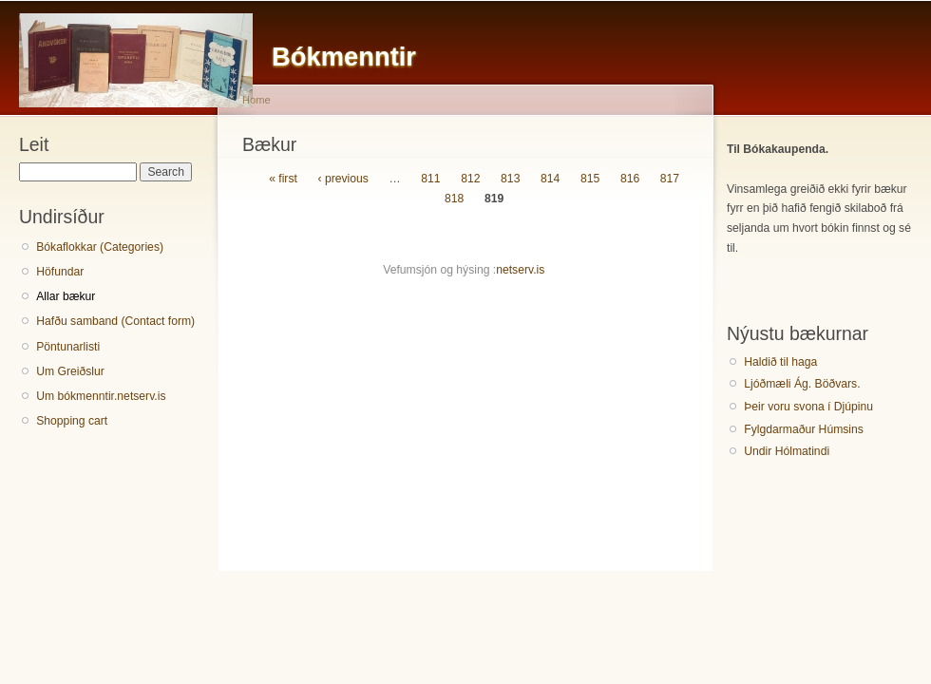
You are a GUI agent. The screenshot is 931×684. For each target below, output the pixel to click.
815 (589, 178)
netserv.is (520, 269)
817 (669, 178)
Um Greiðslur (70, 371)
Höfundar (60, 271)
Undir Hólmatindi (786, 451)
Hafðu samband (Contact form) (115, 321)
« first (283, 178)
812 (470, 178)
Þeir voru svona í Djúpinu (808, 406)
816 (629, 178)
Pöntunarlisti (68, 346)
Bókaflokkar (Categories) (99, 247)
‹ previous (342, 178)
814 (550, 178)
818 (454, 198)
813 (510, 178)
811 (430, 178)
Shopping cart (71, 421)
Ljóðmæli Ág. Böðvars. (802, 383)
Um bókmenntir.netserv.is (100, 396)
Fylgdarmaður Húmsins (804, 429)
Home (256, 99)
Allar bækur (65, 296)
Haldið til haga (780, 362)
